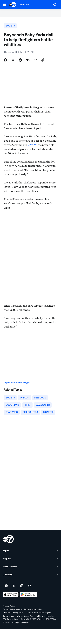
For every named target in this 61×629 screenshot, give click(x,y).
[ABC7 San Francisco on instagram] (22, 586)
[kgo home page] (8, 539)
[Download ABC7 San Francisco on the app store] (11, 594)
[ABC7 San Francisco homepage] (12, 4)
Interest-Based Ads (25, 616)
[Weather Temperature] (45, 4)
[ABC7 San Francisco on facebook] (6, 586)
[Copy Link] (43, 60)
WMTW (31, 144)
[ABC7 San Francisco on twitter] (14, 586)
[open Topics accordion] (30, 551)
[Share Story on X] (13, 60)
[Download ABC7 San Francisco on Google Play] (28, 594)
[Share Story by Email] (35, 60)
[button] (4, 4)
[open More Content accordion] (30, 567)
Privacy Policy (9, 606)
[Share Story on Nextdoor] (28, 60)
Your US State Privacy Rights (39, 613)
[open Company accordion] (30, 575)
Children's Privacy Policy (13, 613)
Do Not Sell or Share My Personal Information (22, 609)
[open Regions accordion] (30, 559)
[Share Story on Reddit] (20, 60)
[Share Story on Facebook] (5, 60)
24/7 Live (24, 4)
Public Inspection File (45, 616)
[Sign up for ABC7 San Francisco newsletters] (29, 586)
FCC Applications (10, 619)
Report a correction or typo (16, 382)
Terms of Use (8, 616)
